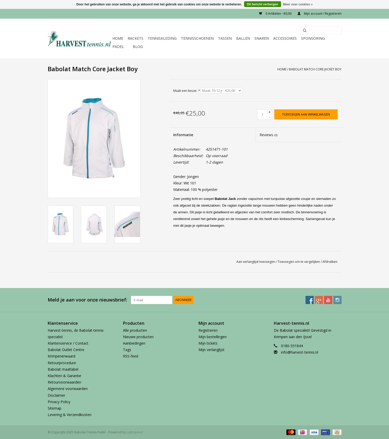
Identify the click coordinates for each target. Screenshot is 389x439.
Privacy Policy (59, 401)
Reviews (268, 134)
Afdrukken (329, 261)
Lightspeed (135, 432)
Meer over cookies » (298, 4)
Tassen (225, 38)
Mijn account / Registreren (319, 13)
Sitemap (54, 408)
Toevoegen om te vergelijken (299, 261)
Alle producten (135, 330)
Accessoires (285, 38)
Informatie (183, 134)
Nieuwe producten (138, 336)
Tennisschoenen (197, 38)
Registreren (208, 330)
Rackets (135, 38)
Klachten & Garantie (64, 375)
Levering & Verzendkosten (70, 414)
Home (117, 38)
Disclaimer (56, 395)
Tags (127, 349)
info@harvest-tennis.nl (299, 352)
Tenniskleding (162, 38)
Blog (138, 46)
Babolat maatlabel (63, 369)
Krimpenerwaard (61, 356)
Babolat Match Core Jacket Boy (315, 69)
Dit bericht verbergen (262, 4)
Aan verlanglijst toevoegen (255, 261)
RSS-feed (130, 356)
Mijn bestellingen (212, 336)
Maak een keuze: (186, 90)
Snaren (261, 38)
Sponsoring (313, 38)
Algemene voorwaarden (68, 388)
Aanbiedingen (134, 343)
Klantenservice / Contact (68, 343)
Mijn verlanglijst (211, 349)
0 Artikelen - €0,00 (275, 13)
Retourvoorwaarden (64, 382)
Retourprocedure (62, 362)
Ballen (243, 38)
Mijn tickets (208, 343)
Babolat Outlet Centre (66, 349)
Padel (118, 46)
